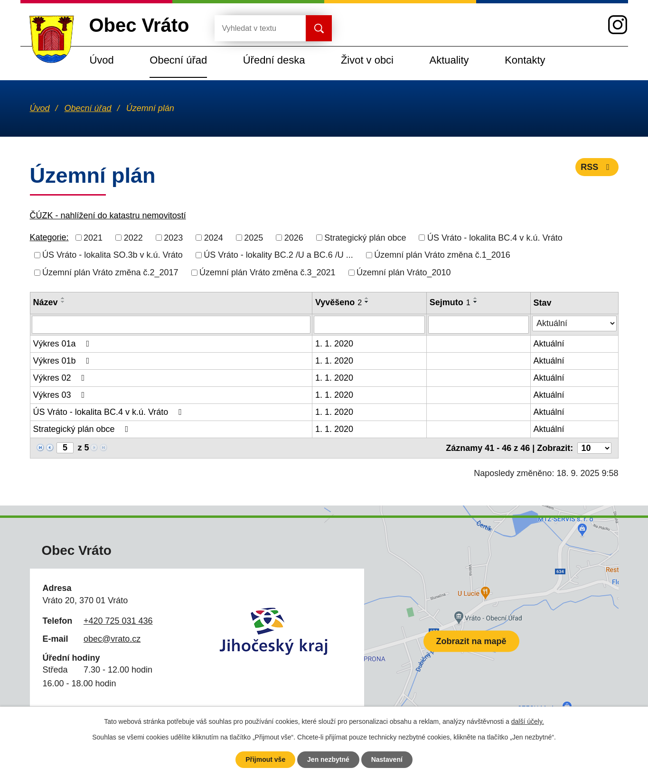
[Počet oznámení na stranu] (594, 448)
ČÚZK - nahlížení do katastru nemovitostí (108, 215)
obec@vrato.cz (112, 639)
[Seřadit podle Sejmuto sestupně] (475, 302)
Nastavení (387, 759)
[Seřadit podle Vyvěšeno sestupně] (367, 302)
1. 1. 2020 (334, 343)
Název (45, 302)
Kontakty (525, 60)
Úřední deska (274, 60)
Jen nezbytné (328, 759)
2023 (173, 237)
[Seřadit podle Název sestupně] (63, 302)
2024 (213, 237)
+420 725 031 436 (118, 621)
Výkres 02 (61, 378)
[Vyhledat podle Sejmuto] (478, 325)
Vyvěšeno (338, 302)
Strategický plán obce (365, 237)
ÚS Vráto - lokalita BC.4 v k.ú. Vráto (495, 237)
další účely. (527, 721)
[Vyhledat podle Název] (171, 325)
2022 (133, 237)
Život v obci (367, 60)
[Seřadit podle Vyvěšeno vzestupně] (367, 298)
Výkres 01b (63, 360)
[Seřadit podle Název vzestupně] (63, 298)
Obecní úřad (178, 60)
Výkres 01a (63, 343)
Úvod (102, 60)
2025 (253, 237)
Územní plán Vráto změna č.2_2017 (110, 272)
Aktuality (449, 60)
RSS (597, 167)
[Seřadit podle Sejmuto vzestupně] (475, 298)
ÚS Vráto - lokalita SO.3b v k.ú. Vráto (112, 255)
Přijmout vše (265, 759)
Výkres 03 (61, 395)
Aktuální (549, 343)
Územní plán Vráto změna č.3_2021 (267, 272)
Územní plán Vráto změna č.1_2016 (442, 255)
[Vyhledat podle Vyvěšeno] (369, 325)
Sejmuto (450, 302)
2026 (293, 237)
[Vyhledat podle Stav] (574, 323)
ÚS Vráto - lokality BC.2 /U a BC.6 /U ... (278, 255)
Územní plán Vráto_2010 (404, 272)
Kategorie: (49, 237)
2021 (93, 237)
